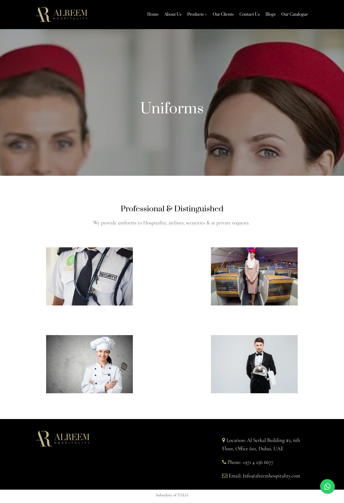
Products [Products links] (195, 15)
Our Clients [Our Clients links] (223, 16)
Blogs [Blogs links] (270, 16)
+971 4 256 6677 (257, 462)
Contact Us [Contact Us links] (249, 16)
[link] (195, 16)
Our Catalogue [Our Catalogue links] (294, 16)
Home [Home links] (153, 16)
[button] (172, 496)
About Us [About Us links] (172, 16)
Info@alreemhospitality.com (271, 476)
